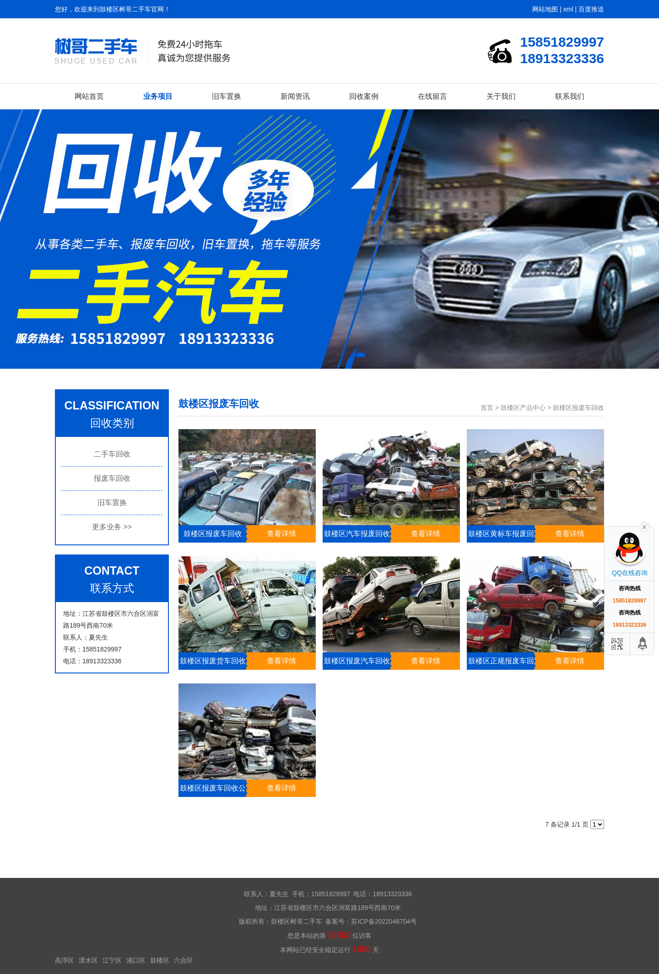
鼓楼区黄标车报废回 (501, 534)
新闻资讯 (295, 96)
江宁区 (112, 960)
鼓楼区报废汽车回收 (357, 661)
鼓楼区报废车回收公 (213, 788)
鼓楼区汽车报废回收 (357, 534)
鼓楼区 (159, 960)
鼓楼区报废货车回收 (213, 661)
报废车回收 (112, 478)
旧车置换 (226, 96)
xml (568, 9)
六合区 (183, 960)
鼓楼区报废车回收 (578, 407)
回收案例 (363, 96)
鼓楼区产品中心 (523, 407)
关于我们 (501, 96)
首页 (487, 407)
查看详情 (281, 534)
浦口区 (136, 960)
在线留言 (432, 96)
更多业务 (112, 527)
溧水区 (88, 960)
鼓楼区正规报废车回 (501, 661)
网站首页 (89, 96)
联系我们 (569, 96)
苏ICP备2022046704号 (383, 921)
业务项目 (158, 96)
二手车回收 (112, 454)
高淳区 (64, 960)
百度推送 (591, 9)
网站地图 (545, 9)
